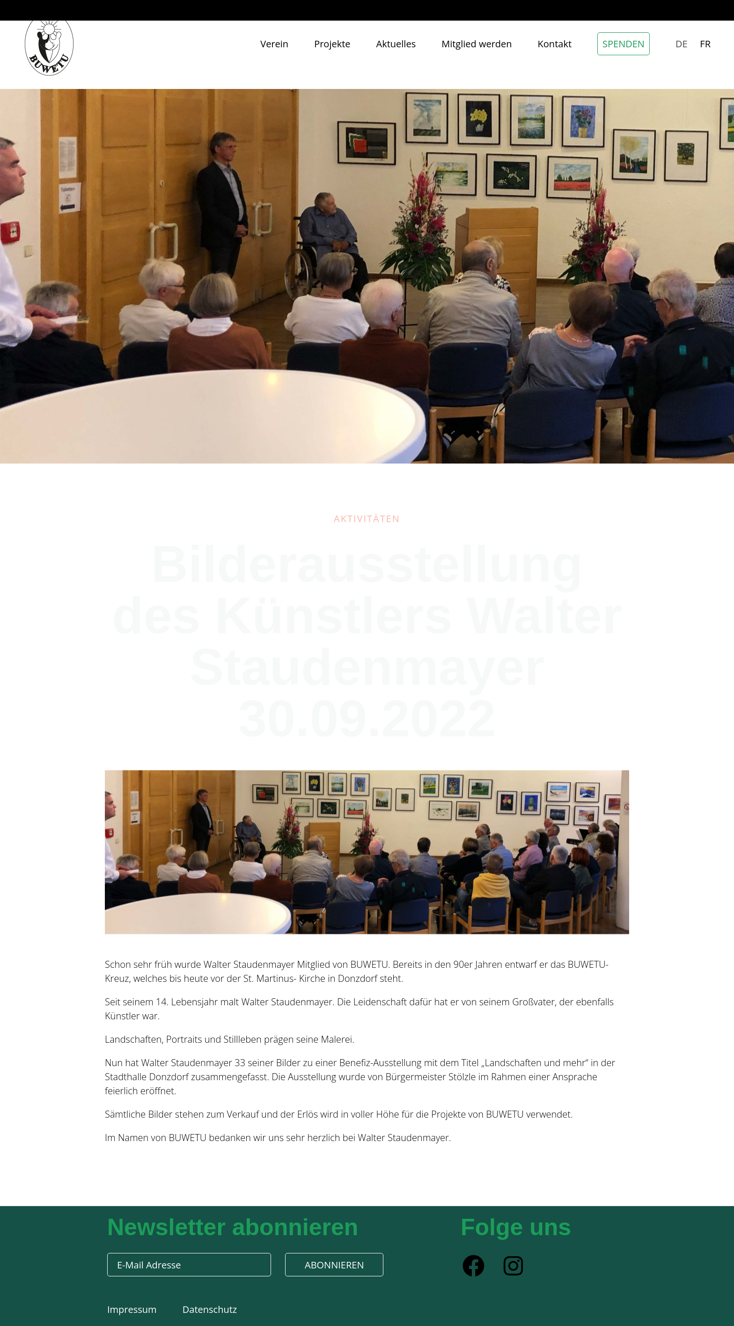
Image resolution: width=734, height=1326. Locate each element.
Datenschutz (210, 1309)
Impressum (133, 1309)
